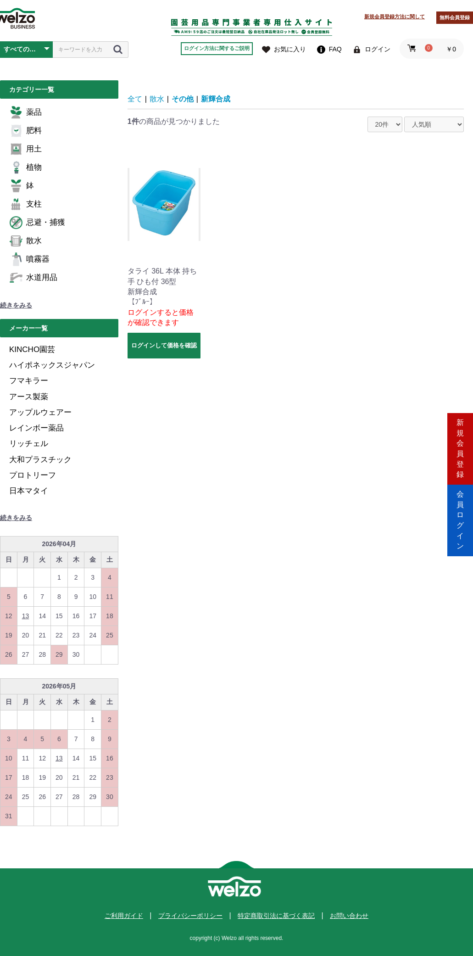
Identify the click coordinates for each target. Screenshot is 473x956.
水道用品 (33, 278)
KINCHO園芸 (32, 349)
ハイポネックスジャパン (52, 365)
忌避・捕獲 (37, 222)
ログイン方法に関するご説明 (217, 48)
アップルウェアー (40, 412)
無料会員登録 (455, 17)
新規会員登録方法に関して (394, 16)
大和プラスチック (40, 459)
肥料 (25, 131)
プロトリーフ (32, 475)
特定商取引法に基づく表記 (276, 915)
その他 (183, 99)
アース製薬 (28, 396)
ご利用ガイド (124, 915)
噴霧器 (29, 259)
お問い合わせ (349, 915)
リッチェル (28, 443)
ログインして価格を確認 (164, 345)
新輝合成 (215, 99)
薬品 (25, 112)
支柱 (25, 204)
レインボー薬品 (36, 428)
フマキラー (28, 380)
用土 (25, 149)
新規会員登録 (460, 439)
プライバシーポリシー (190, 915)
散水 (25, 241)
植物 (25, 167)
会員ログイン (460, 517)
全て (135, 99)
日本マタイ (28, 490)
